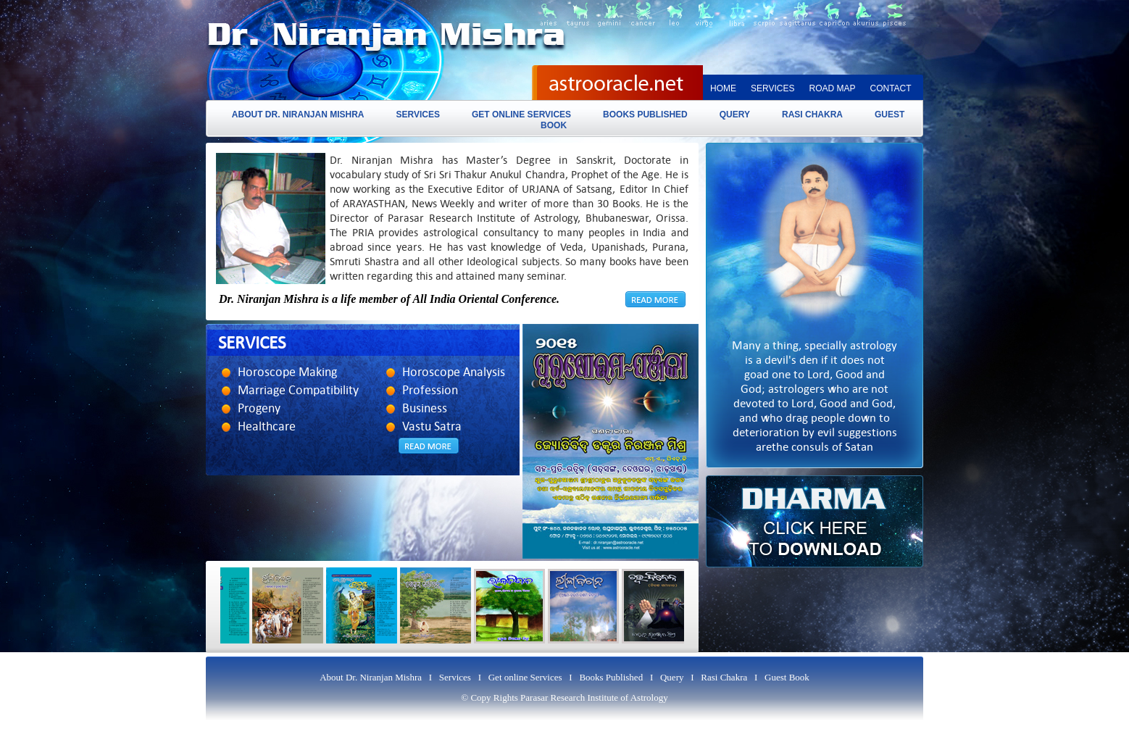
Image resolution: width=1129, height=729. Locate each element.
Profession (430, 390)
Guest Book (787, 677)
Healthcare (267, 426)
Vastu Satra (432, 426)
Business (424, 408)
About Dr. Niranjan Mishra (298, 114)
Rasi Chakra (812, 114)
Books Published (645, 114)
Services (772, 88)
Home (723, 88)
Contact (890, 88)
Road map (832, 88)
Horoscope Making (287, 372)
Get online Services (521, 114)
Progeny (259, 408)
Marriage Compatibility (298, 390)
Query (735, 114)
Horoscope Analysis (453, 372)
